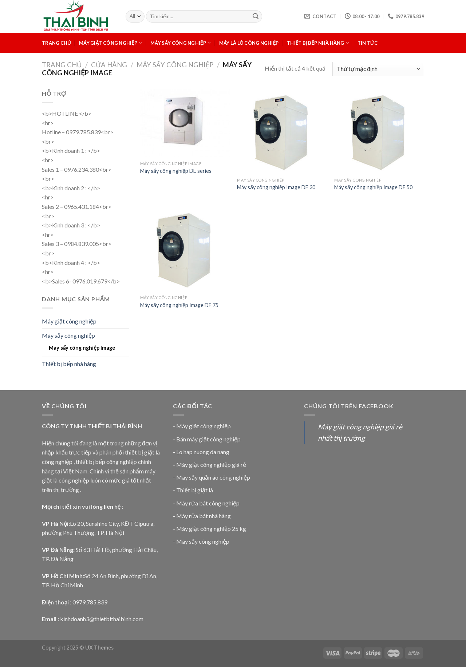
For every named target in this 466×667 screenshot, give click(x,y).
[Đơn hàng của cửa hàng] (378, 69)
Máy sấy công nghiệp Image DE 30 (276, 187)
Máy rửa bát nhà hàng (203, 515)
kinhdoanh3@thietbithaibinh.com (101, 618)
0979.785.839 (89, 602)
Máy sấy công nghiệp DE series (176, 171)
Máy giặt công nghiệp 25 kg (211, 528)
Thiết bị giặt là (194, 490)
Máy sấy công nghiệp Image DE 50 (373, 187)
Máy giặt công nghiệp (110, 42)
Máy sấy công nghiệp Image (82, 348)
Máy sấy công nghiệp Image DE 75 (179, 305)
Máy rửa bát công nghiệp (208, 503)
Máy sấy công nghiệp (180, 42)
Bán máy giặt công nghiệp (208, 439)
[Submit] (255, 16)
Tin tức (368, 43)
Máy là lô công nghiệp (249, 43)
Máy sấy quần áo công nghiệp (213, 477)
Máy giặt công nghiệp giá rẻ (211, 464)
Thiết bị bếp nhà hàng (318, 42)
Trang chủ (56, 43)
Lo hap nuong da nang (202, 451)
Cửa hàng (109, 65)
